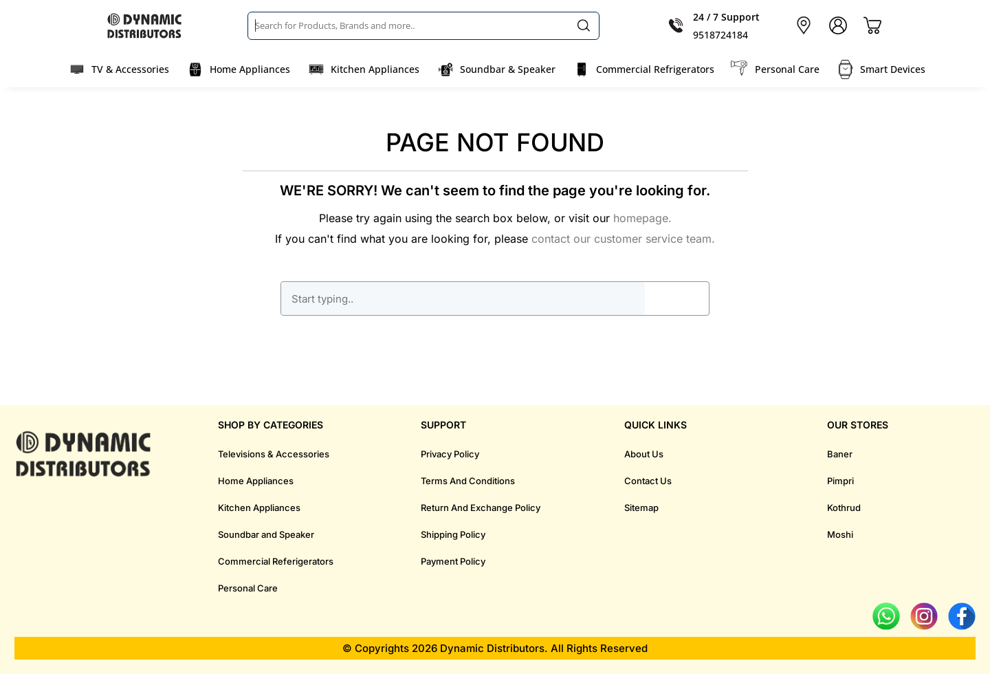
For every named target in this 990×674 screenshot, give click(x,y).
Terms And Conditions (468, 480)
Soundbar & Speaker (508, 69)
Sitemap (641, 507)
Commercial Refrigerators (655, 69)
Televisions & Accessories (273, 453)
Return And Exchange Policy (480, 507)
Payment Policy (453, 561)
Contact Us (648, 480)
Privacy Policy (450, 453)
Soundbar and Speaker (266, 534)
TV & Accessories (130, 69)
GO (676, 298)
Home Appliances (250, 69)
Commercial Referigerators (275, 561)
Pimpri (840, 480)
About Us (643, 453)
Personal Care (787, 69)
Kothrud (844, 507)
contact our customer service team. (623, 239)
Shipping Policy (453, 534)
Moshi (840, 534)
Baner (839, 453)
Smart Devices (892, 69)
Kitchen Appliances (375, 69)
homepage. (642, 218)
